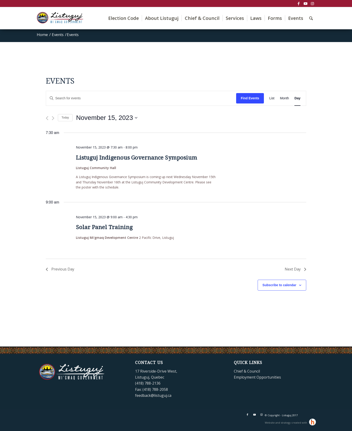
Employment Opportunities (257, 377)
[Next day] (53, 118)
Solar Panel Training (104, 227)
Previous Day (60, 269)
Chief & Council (247, 371)
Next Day (295, 269)
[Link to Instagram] (312, 3)
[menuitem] (123, 18)
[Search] (311, 18)
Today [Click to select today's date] (65, 117)
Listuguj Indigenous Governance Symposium (136, 158)
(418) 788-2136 (148, 383)
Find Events (250, 98)
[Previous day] (47, 118)
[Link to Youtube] (305, 3)
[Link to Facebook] (298, 3)
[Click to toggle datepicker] (106, 117)
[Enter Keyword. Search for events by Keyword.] (141, 98)
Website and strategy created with (286, 422)
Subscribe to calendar (279, 285)
